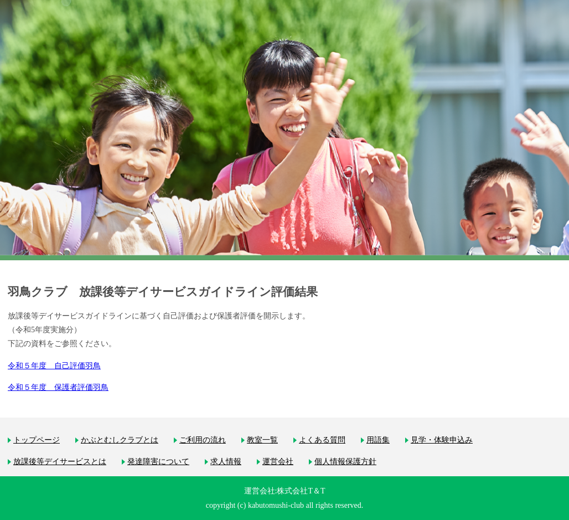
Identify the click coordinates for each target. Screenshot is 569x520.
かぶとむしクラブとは (119, 440)
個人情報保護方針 (345, 461)
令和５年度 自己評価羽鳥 (54, 366)
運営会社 (277, 461)
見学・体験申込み (442, 440)
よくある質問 (322, 440)
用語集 (378, 440)
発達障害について (158, 461)
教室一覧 (262, 440)
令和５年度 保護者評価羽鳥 (58, 387)
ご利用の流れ (202, 440)
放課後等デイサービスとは (59, 461)
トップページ (36, 440)
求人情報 (225, 461)
